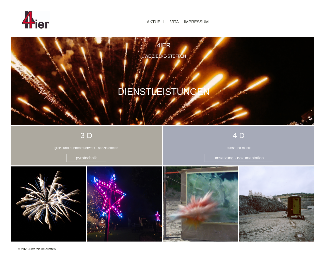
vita (174, 22)
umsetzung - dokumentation (239, 158)
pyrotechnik (86, 158)
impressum (196, 22)
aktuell (156, 22)
